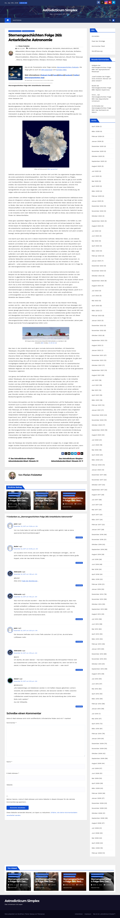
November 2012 (97, 659)
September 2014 (98, 609)
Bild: (42, 343)
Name (9, 762)
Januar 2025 (96, 201)
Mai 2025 (95, 181)
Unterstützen (79, 914)
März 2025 (96, 191)
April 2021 (95, 395)
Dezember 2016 (97, 534)
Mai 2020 (95, 450)
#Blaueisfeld (20, 51)
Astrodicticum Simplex (60, 10)
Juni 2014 (95, 624)
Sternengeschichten (28, 31)
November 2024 (98, 211)
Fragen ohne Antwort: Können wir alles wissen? (101, 79)
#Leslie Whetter (32, 54)
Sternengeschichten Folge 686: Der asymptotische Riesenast (101, 69)
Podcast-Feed (46, 75)
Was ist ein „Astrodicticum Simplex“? (104, 914)
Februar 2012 (96, 704)
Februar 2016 (96, 584)
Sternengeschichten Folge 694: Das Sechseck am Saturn (101, 110)
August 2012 (96, 674)
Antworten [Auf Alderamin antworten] (79, 585)
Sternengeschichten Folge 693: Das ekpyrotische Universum (101, 99)
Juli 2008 (95, 828)
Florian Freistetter (23, 46)
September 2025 (98, 161)
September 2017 (98, 490)
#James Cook (20, 54)
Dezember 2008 (98, 803)
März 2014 (95, 639)
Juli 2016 (95, 559)
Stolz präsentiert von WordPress (14, 914)
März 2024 (96, 251)
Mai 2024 (95, 241)
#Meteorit (42, 54)
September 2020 (98, 430)
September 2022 (98, 340)
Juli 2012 (95, 679)
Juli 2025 (95, 171)
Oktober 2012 (97, 664)
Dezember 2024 (98, 206)
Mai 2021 (95, 390)
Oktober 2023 (97, 276)
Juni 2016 (95, 564)
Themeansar (41, 914)
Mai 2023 (95, 300)
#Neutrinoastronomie (67, 54)
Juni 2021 (95, 385)
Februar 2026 (97, 136)
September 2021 (98, 370)
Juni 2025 (95, 176)
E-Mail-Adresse (13, 773)
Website (9, 785)
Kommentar (11, 723)
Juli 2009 (95, 768)
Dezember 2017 (97, 475)
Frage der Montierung (29, 581)
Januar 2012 (96, 709)
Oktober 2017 (97, 485)
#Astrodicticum (66, 48)
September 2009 (98, 758)
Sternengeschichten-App (34, 77)
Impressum (88, 914)
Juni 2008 (95, 833)
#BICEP (76, 48)
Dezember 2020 (98, 415)
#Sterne (19, 60)
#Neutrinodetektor (22, 57)
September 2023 (98, 281)
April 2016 (95, 574)
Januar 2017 (96, 529)
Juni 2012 (95, 684)
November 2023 (98, 271)
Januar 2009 (96, 798)
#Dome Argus (30, 51)
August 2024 (96, 226)
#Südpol (43, 60)
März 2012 (95, 699)
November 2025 (98, 151)
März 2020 (96, 460)
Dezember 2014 (97, 594)
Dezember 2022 (98, 325)
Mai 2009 (95, 778)
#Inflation (77, 51)
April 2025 (95, 186)
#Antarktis (56, 48)
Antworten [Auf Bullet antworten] (79, 562)
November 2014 (97, 599)
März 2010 (95, 728)
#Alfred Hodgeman (45, 48)
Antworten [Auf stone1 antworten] (79, 706)
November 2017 (97, 480)
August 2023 (96, 286)
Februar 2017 (96, 524)
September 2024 (98, 221)
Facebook (68, 75)
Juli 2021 (95, 380)
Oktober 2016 (97, 544)
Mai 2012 (95, 689)
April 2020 (95, 455)
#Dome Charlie (41, 51)
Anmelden (95, 36)
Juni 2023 (95, 296)
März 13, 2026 (98, 885)
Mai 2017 (95, 510)
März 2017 (95, 519)
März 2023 (96, 310)
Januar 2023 (96, 320)
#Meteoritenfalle (53, 54)
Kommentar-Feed (98, 46)
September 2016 (98, 549)
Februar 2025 (97, 196)
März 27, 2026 (42, 885)
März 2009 (96, 788)
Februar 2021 (96, 405)
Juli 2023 (95, 291)
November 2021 (97, 360)
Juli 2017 (95, 500)
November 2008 (98, 808)
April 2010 (95, 723)
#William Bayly (61, 60)
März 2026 (96, 131)
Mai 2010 (95, 719)
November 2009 (98, 748)
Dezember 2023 (98, 266)
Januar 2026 (96, 141)
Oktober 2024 (97, 216)
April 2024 (95, 246)
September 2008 (98, 818)
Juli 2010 (95, 714)
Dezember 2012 (97, 654)
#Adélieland (33, 48)
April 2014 (95, 634)
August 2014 (96, 614)
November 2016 (97, 539)
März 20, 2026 (70, 885)
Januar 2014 (96, 649)
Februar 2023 (97, 315)
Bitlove (61, 75)
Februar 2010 (96, 733)
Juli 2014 (95, 619)
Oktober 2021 (97, 365)
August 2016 (96, 554)
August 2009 (96, 763)
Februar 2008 (97, 853)
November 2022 (98, 330)
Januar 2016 (96, 589)
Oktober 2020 (97, 425)
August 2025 (96, 166)
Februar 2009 (97, 793)
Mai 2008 (95, 838)
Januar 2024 (96, 261)
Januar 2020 (96, 470)
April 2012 (95, 694)
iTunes (54, 75)
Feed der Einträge (98, 41)
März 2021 (95, 400)
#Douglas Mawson (54, 51)
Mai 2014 (95, 629)
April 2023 (95, 305)
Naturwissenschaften (15, 31)
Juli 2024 (95, 231)
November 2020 (98, 420)
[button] (110, 20)
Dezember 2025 (98, 146)
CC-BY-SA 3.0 (52, 343)
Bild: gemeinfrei (52, 169)
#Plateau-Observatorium (56, 57)
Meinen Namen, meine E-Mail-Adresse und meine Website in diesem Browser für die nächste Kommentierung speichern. (41, 800)
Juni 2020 (95, 445)
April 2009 (95, 783)
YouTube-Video (61, 70)
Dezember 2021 (97, 355)
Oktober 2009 (97, 753)
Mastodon (17, 20)
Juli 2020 (95, 440)
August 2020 (96, 435)
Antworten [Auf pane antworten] (79, 537)
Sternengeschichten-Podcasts (68, 67)
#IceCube (69, 51)
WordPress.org (97, 51)
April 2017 (95, 514)
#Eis (63, 51)
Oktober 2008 (97, 813)
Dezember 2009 (98, 743)
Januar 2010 (96, 738)
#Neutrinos (34, 57)
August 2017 (96, 495)
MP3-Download (46, 70)
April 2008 (95, 843)
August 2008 (96, 823)
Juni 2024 (95, 236)
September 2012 (98, 669)
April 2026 (95, 126)
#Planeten (42, 57)
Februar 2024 (97, 256)
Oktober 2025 (97, 156)
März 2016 (95, 579)
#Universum (51, 60)
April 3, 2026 (14, 885)
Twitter (76, 75)
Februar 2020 (97, 465)
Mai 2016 (95, 569)
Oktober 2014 (97, 604)
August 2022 (96, 345)
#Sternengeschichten (31, 60)
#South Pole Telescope (74, 57)
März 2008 (96, 848)
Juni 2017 (95, 505)
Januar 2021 (96, 410)
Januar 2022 (96, 350)
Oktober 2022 (97, 335)
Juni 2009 (95, 773)
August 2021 (96, 375)
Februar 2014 (96, 644)
